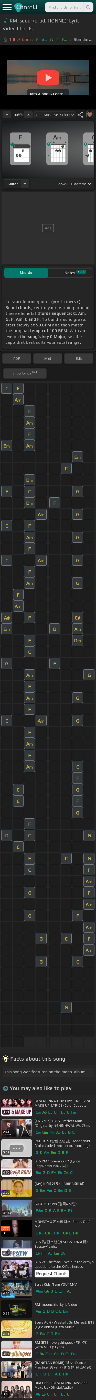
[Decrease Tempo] (7, 114)
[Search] (87, 7)
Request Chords (51, 1273)
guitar (13, 184)
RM (13, 21)
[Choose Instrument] (25, 184)
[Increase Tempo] (28, 114)
